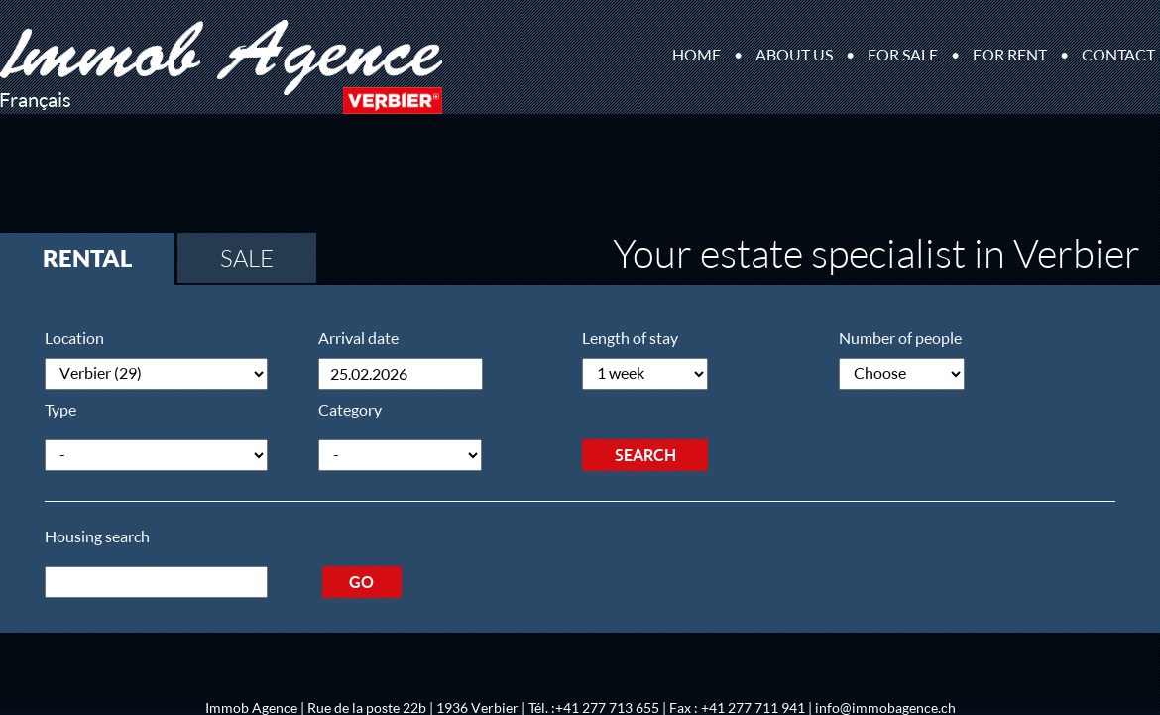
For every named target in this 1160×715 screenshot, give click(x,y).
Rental (87, 258)
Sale (247, 258)
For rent (1010, 54)
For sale (903, 54)
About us (794, 54)
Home (696, 54)
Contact (1118, 54)
